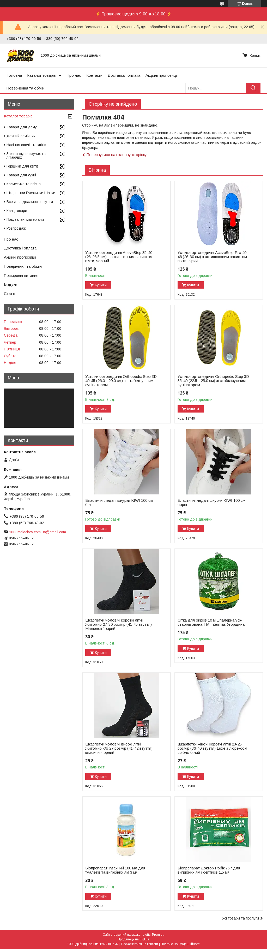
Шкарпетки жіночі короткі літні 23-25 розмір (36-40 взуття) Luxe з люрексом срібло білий (212, 748)
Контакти (94, 75)
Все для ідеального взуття (30, 202)
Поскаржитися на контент (139, 944)
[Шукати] (253, 88)
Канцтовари (17, 210)
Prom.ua (158, 934)
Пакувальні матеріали (25, 219)
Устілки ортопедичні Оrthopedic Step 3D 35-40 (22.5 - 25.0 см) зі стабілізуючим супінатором (213, 380)
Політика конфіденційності (180, 944)
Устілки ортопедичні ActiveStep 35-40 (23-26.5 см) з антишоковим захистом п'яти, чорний (119, 256)
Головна (14, 75)
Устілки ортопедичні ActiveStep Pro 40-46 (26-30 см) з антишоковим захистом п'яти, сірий (213, 256)
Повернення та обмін (25, 88)
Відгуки (10, 284)
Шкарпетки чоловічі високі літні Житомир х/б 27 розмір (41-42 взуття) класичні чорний (119, 748)
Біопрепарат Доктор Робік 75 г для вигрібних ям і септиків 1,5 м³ (209, 870)
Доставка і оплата (124, 75)
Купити (101, 285)
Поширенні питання (21, 275)
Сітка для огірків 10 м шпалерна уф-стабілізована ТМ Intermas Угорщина (211, 622)
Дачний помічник (21, 136)
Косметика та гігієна (24, 184)
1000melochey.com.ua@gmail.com (37, 532)
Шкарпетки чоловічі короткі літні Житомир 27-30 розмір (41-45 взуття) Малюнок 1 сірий (118, 624)
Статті (9, 293)
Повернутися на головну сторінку (117, 154)
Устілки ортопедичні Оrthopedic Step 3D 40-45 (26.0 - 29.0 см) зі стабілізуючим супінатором (121, 380)
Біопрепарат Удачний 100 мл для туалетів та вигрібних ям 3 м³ (115, 870)
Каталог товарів (41, 75)
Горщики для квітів (23, 166)
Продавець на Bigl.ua (133, 939)
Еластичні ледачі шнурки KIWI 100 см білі (119, 502)
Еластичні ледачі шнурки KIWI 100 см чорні (211, 502)
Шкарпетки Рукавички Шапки (31, 193)
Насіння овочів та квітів (26, 145)
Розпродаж (16, 228)
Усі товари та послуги (240, 918)
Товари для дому (22, 127)
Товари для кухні (21, 175)
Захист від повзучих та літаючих (26, 155)
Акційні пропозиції (161, 75)
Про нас (74, 75)
